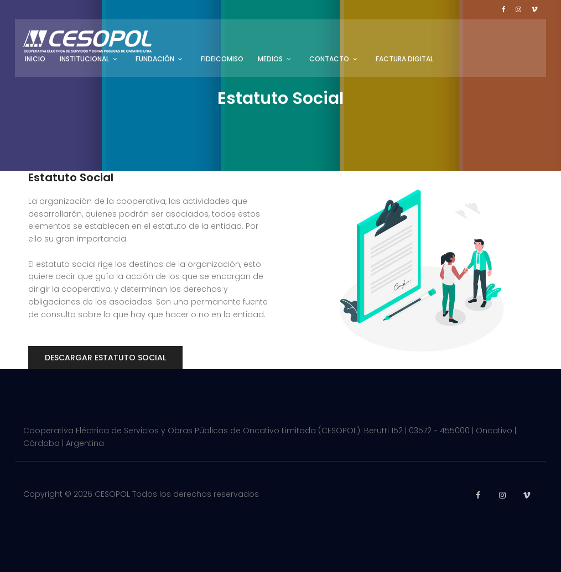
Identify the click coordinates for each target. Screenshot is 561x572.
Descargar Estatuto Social (105, 357)
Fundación (155, 59)
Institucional (84, 59)
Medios (270, 59)
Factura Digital (404, 59)
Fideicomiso (222, 59)
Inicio (35, 59)
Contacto (329, 59)
